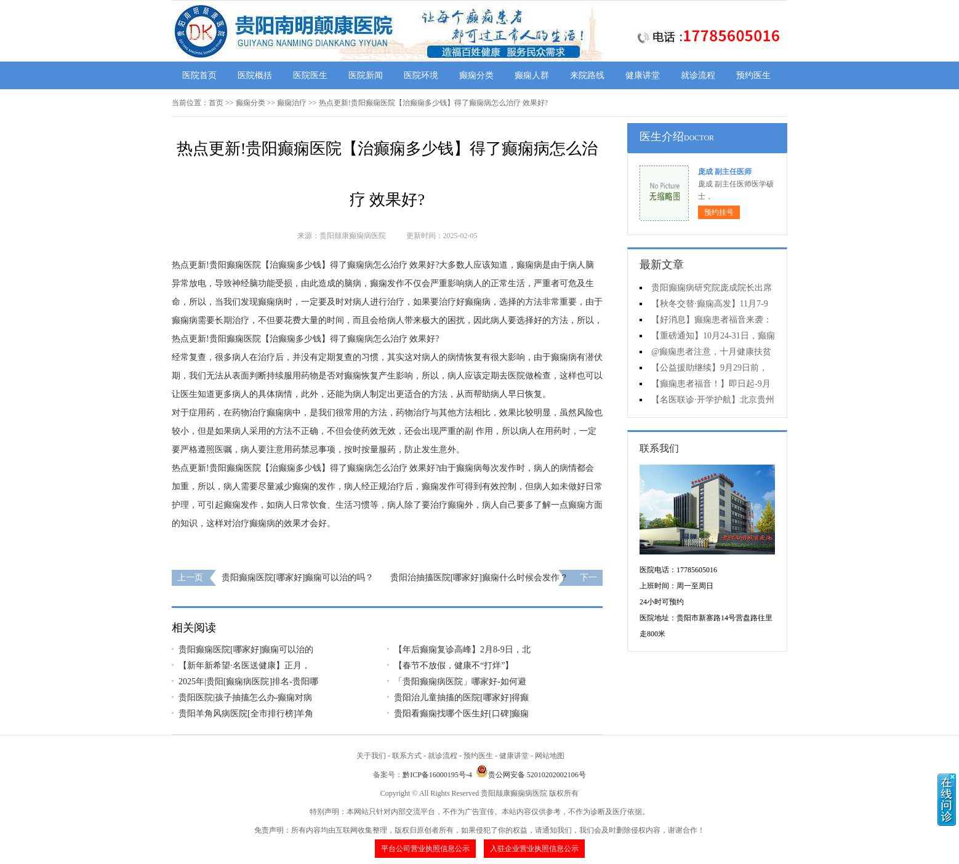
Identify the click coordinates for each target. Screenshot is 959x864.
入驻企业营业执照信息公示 (534, 848)
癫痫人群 (532, 75)
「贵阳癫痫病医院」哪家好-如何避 (460, 681)
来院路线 (587, 75)
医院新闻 (365, 75)
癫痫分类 (476, 75)
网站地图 (549, 755)
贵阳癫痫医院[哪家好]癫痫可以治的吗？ (298, 577)
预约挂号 (719, 212)
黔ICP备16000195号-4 (437, 774)
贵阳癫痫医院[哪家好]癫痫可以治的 (246, 649)
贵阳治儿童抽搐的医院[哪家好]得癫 (461, 697)
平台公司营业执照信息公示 (425, 848)
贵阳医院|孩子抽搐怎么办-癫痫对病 (245, 697)
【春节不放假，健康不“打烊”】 (453, 665)
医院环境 (421, 75)
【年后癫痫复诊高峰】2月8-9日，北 (462, 649)
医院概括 (255, 75)
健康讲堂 (642, 75)
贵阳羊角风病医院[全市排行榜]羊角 (246, 713)
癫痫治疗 (292, 102)
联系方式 (407, 755)
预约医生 (753, 75)
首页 (216, 102)
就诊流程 (698, 75)
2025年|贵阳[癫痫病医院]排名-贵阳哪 (248, 681)
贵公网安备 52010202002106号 (531, 774)
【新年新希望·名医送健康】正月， (244, 665)
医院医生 (310, 75)
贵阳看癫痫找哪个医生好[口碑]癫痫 (461, 713)
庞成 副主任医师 (725, 171)
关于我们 (371, 755)
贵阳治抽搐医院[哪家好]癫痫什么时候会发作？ (479, 577)
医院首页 (199, 75)
